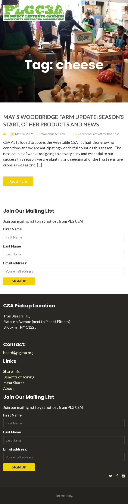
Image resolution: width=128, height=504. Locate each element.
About (8, 388)
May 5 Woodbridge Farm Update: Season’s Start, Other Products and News (63, 120)
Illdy (69, 496)
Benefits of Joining (18, 377)
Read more (18, 181)
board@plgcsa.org (18, 352)
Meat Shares (13, 383)
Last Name (12, 246)
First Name (12, 229)
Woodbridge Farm (53, 134)
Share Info (11, 371)
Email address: (15, 263)
